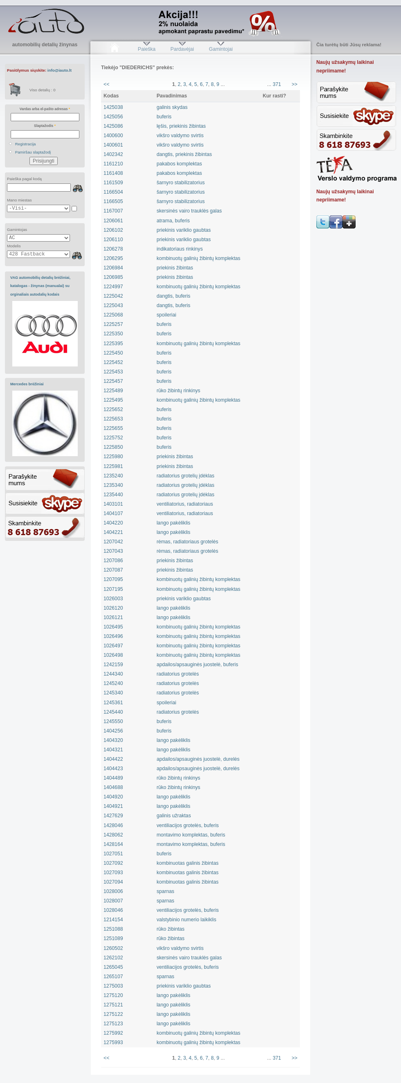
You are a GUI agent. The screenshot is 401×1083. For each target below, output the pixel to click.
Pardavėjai (182, 49)
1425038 (113, 107)
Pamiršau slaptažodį (33, 152)
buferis (164, 117)
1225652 (113, 409)
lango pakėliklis (173, 523)
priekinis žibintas (175, 268)
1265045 (113, 967)
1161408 (113, 173)
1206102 (113, 230)
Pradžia (114, 49)
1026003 (113, 598)
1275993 (113, 1042)
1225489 (113, 390)
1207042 (113, 542)
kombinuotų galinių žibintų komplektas (199, 258)
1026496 (113, 636)
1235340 (113, 485)
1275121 (113, 1005)
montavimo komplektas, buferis (191, 835)
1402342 (113, 154)
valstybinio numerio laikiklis (186, 919)
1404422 (113, 759)
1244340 (113, 674)
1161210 (113, 164)
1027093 (113, 872)
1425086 (113, 126)
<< (106, 84)
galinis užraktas (174, 815)
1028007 (113, 901)
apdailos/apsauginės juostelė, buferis (197, 664)
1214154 (113, 919)
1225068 (113, 315)
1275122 (113, 1014)
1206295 (113, 258)
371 (277, 84)
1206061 (113, 221)
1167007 (113, 211)
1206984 (113, 268)
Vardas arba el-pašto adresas (45, 109)
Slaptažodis (45, 126)
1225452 (113, 362)
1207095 (113, 579)
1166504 (113, 192)
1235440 (113, 494)
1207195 (113, 589)
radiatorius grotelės (178, 674)
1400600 (113, 135)
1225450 (113, 353)
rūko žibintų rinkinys (178, 390)
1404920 (113, 797)
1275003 (113, 986)
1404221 (113, 532)
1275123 (113, 1023)
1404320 (113, 740)
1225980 (113, 456)
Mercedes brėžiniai (27, 384)
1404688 (113, 787)
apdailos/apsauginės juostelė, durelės (198, 759)
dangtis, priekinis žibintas (184, 154)
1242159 (113, 664)
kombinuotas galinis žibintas (188, 863)
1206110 (113, 239)
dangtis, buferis (173, 296)
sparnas (165, 891)
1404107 (113, 513)
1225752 (113, 438)
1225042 (113, 296)
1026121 (113, 617)
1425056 (113, 117)
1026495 (113, 627)
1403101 (113, 504)
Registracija (25, 144)
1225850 (113, 447)
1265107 (113, 976)
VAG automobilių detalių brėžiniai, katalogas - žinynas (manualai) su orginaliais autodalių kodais (40, 286)
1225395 (113, 343)
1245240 (113, 683)
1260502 (113, 948)
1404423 (113, 768)
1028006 (113, 891)
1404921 (113, 806)
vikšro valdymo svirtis (180, 135)
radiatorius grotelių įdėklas (185, 476)
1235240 (113, 476)
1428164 (113, 844)
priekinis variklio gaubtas (184, 230)
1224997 (113, 286)
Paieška (146, 49)
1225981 (113, 466)
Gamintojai (220, 49)
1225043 (113, 305)
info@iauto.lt (59, 70)
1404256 (113, 731)
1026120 (113, 608)
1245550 (113, 721)
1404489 (113, 778)
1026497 (113, 646)
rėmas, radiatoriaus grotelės (188, 542)
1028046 (113, 910)
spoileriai (166, 315)
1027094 (113, 882)
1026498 (113, 655)
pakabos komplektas (179, 164)
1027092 (113, 863)
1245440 (113, 712)
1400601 (113, 145)
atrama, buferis (173, 221)
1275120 (113, 995)
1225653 (113, 419)
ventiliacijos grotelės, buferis (188, 825)
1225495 (113, 400)
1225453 (113, 372)
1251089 (113, 938)
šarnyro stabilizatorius (181, 182)
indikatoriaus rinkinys (180, 249)
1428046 (113, 825)
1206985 (113, 277)
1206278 (113, 249)
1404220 (113, 523)
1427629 (113, 815)
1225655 (113, 428)
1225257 (113, 324)
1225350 (113, 334)
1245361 (113, 702)
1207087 (113, 570)
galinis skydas (172, 107)
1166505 (113, 201)
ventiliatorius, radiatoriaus (185, 504)
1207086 (113, 560)
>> (294, 84)
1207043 (113, 551)
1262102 (113, 958)
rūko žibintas (171, 929)
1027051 (113, 854)
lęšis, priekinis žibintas (181, 126)
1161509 (113, 182)
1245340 (113, 693)
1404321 (113, 750)
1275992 (113, 1033)
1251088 (113, 929)
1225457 (113, 381)
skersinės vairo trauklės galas (189, 211)
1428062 (113, 835)
